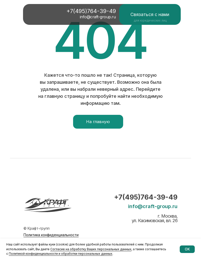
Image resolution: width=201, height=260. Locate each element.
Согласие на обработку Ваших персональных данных (90, 249)
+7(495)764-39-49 (145, 197)
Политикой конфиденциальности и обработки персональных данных (60, 253)
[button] (150, 14)
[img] (42, 14)
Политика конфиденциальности (51, 235)
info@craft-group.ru (152, 206)
